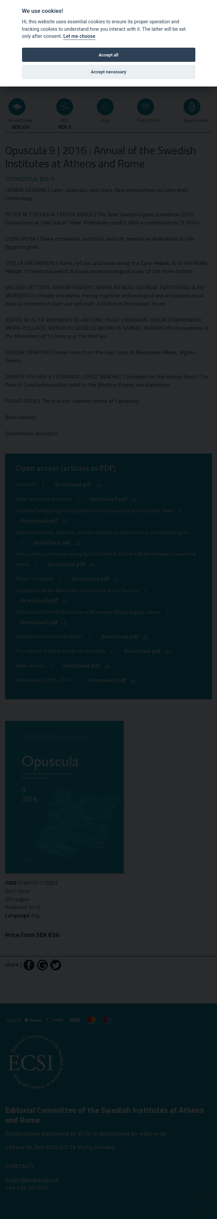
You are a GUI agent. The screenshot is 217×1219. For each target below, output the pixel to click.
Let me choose (79, 36)
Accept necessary (108, 71)
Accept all (108, 54)
